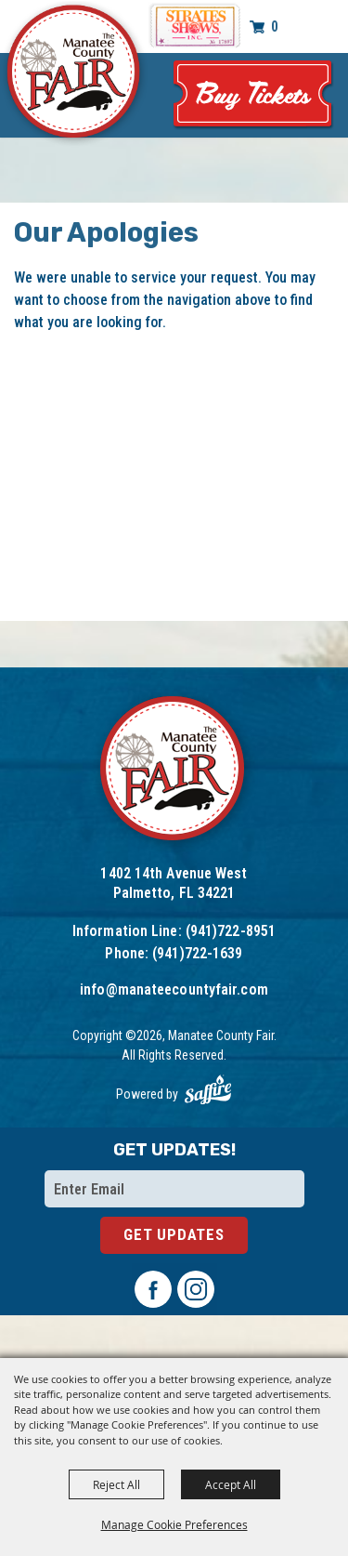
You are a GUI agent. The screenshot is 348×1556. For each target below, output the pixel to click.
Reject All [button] (116, 1484)
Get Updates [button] (174, 1234)
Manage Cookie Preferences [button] (174, 1524)
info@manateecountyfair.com (174, 989)
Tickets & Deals (253, 95)
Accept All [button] (230, 1484)
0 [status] (274, 26)
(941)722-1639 (197, 953)
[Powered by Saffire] (208, 1090)
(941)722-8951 (231, 931)
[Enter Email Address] (174, 1188)
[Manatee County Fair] (74, 74)
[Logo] (174, 770)
